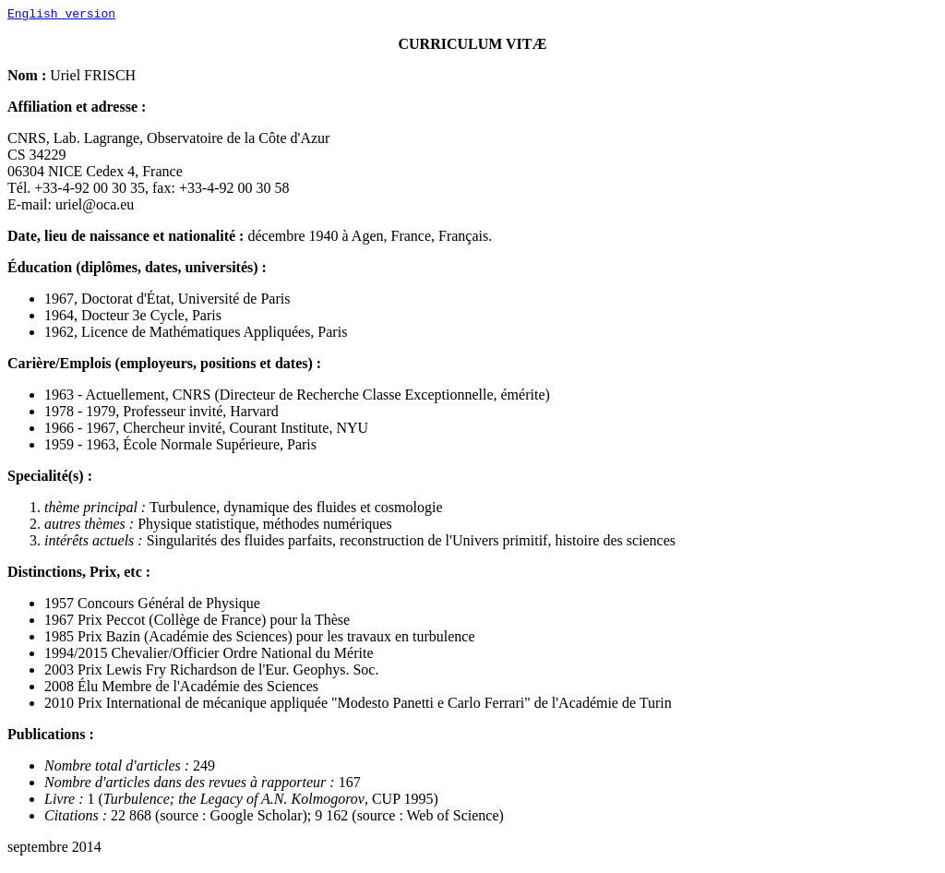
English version (61, 15)
